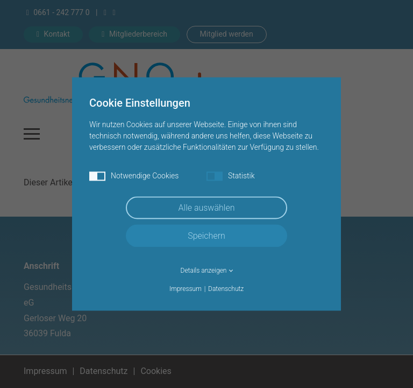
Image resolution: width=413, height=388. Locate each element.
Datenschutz (226, 289)
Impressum (185, 289)
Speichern (206, 236)
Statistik (230, 176)
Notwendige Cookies (134, 176)
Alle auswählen (207, 208)
